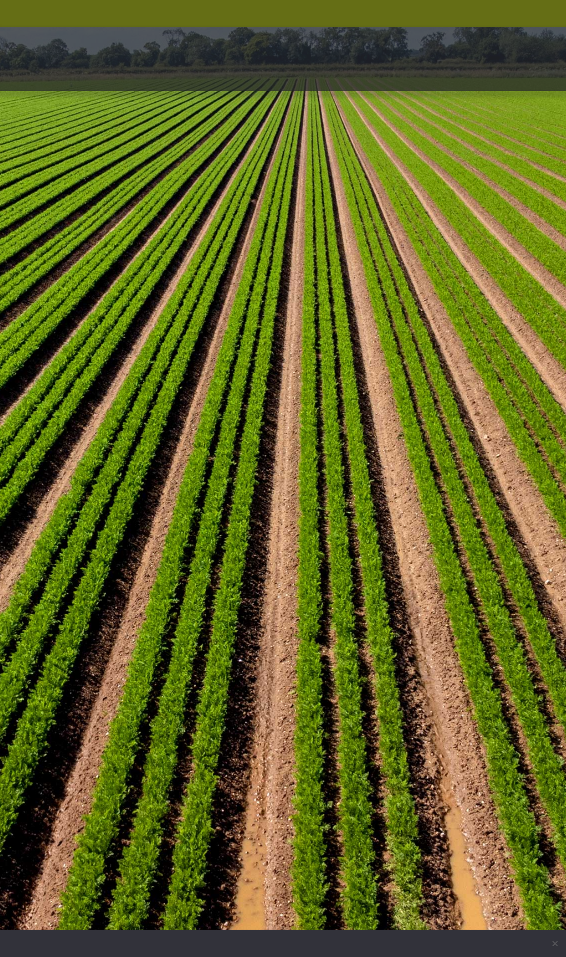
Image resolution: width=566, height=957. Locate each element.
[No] (554, 943)
